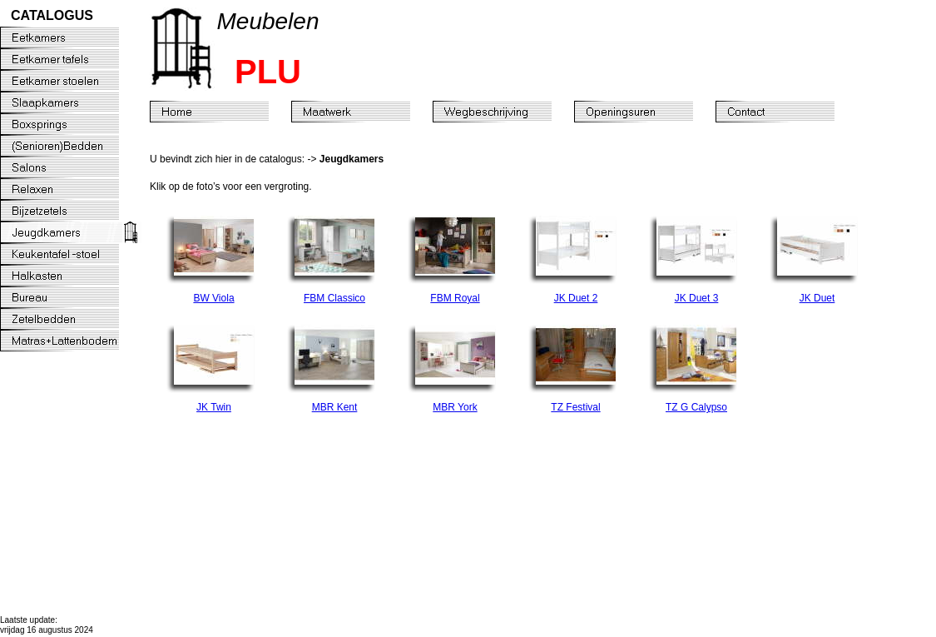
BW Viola (213, 298)
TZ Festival (575, 407)
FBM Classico (334, 298)
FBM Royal (454, 298)
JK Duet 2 (576, 298)
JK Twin (213, 407)
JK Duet (817, 298)
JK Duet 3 (697, 298)
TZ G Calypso (696, 407)
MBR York (455, 407)
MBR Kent (335, 407)
